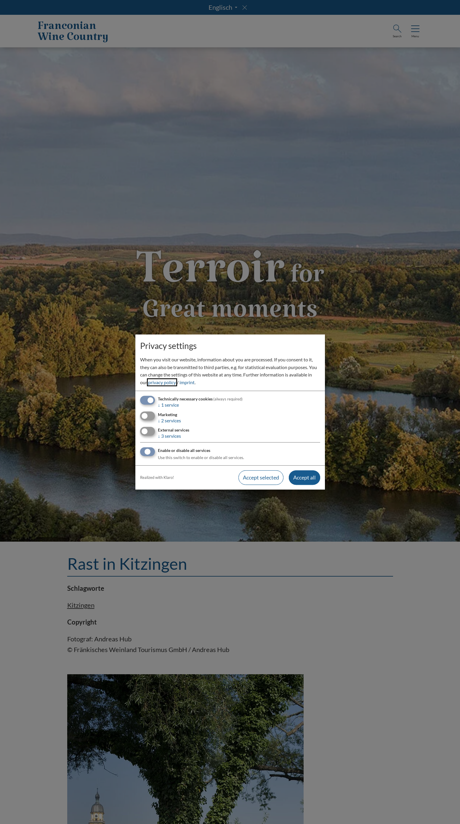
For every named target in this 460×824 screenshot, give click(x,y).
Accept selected (261, 477)
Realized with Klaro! (157, 477)
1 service (168, 405)
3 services (169, 436)
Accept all (304, 477)
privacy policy (162, 382)
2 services (169, 420)
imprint (187, 382)
